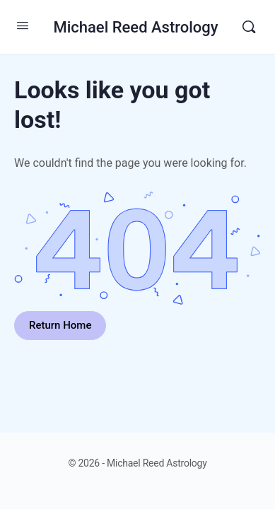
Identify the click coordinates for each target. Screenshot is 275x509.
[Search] (248, 27)
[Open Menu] (22, 25)
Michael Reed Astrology (135, 27)
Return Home (60, 325)
